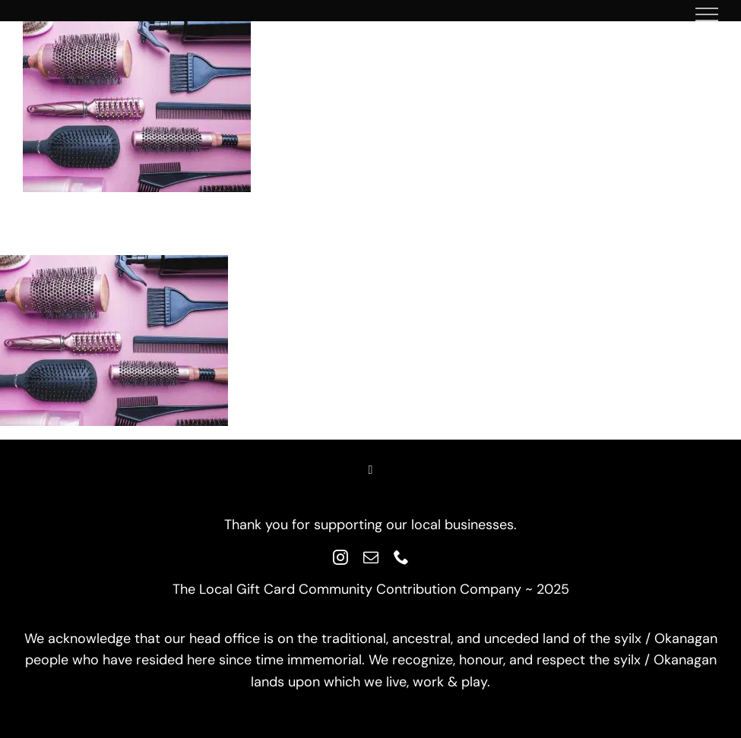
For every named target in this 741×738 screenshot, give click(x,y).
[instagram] (340, 557)
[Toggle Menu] (707, 14)
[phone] (401, 557)
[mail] (370, 557)
